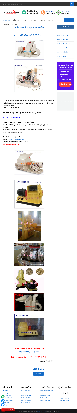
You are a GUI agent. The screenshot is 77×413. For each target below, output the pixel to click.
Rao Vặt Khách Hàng (45, 400)
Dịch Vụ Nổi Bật (7, 395)
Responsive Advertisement (65, 101)
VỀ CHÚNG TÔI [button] (7, 387)
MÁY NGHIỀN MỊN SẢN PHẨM (29, 35)
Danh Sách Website (8, 400)
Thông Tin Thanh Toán (45, 393)
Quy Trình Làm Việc (8, 397)
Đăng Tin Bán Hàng (26, 395)
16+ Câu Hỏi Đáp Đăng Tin (46, 397)
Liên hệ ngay (68, 20)
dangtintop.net (57, 411)
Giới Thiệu (5, 393)
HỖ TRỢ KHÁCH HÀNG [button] (47, 387)
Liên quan (38, 369)
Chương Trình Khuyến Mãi (46, 390)
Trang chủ (5, 390)
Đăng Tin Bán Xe (25, 402)
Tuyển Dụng (6, 402)
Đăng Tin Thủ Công (26, 390)
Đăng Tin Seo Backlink (27, 393)
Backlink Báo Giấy (26, 397)
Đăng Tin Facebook (26, 400)
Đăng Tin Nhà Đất (25, 405)
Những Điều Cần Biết (45, 395)
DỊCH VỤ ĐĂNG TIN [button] (27, 387)
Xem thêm (38, 373)
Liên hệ (5, 405)
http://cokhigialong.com (16, 139)
